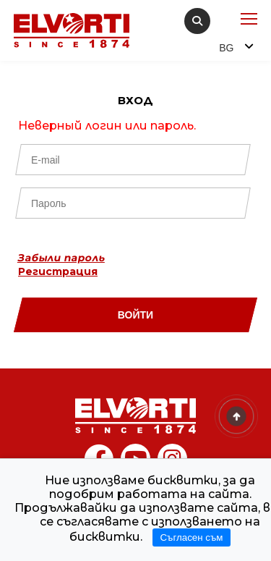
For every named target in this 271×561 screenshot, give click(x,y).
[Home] (136, 415)
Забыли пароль (61, 257)
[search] (197, 21)
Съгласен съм (191, 537)
